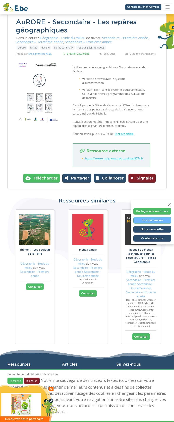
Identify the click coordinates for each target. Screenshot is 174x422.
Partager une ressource (152, 211)
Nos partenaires (152, 220)
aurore (22, 47)
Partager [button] (77, 178)
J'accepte (15, 381)
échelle (45, 47)
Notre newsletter (152, 229)
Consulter (35, 287)
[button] (110, 178)
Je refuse (31, 381)
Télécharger (41, 178)
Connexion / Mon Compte (143, 7)
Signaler (142, 178)
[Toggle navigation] (167, 7)
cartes (33, 47)
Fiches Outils (88, 249)
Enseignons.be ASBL (40, 53)
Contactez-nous (152, 238)
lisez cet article (124, 134)
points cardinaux (63, 47)
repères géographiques (91, 47)
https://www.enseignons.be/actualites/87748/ (114, 158)
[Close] (169, 205)
